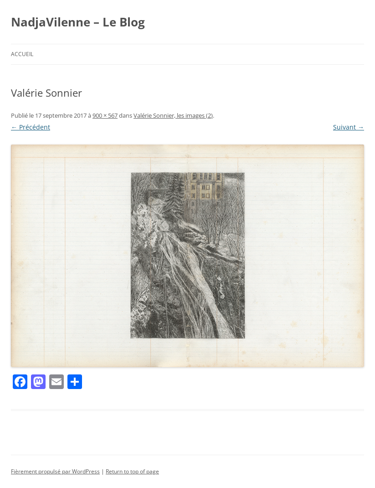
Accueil (22, 54)
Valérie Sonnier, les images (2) (173, 115)
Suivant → (348, 127)
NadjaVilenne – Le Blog (78, 22)
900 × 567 (105, 115)
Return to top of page (132, 471)
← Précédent (30, 127)
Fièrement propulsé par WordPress (55, 471)
